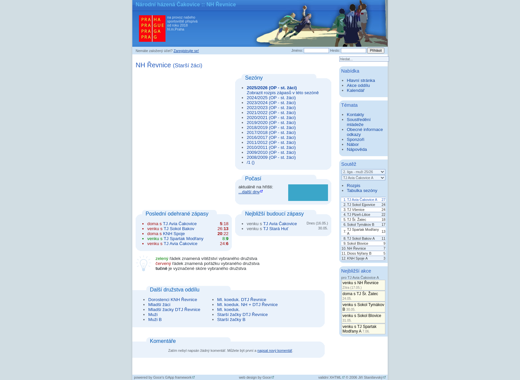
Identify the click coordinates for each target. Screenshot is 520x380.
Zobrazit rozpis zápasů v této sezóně (283, 92)
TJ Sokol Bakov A (361, 238)
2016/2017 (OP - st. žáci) (271, 137)
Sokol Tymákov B (360, 224)
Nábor (353, 144)
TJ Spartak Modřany (183, 238)
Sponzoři (355, 139)
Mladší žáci (159, 304)
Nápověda (357, 149)
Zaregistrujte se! (186, 51)
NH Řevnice (356, 248)
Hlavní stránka (361, 80)
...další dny (249, 191)
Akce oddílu (358, 85)
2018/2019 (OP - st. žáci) (271, 127)
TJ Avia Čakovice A (362, 200)
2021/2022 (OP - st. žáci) (271, 112)
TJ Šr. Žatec (356, 220)
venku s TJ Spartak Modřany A (360, 329)
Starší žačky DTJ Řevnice (242, 314)
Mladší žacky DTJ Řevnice (174, 309)
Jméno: (297, 50)
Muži (153, 314)
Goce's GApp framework (172, 377)
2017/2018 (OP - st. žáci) (271, 132)
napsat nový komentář (274, 350)
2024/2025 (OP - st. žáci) (271, 97)
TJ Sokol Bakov (178, 228)
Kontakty (355, 114)
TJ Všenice (356, 210)
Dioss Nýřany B (359, 253)
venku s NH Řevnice (361, 285)
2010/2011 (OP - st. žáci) (271, 147)
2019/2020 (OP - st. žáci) (271, 122)
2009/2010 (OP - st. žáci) (271, 152)
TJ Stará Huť (275, 228)
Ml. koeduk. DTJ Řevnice (241, 299)
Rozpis (353, 185)
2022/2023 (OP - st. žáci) (271, 107)
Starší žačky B (231, 319)
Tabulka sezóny (362, 190)
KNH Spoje (174, 233)
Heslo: (335, 50)
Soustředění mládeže (359, 122)
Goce (267, 377)
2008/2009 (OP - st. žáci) (271, 157)
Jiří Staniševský (370, 377)
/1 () (251, 162)
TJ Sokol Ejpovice (361, 205)
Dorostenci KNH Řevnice (172, 299)
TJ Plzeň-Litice (358, 215)
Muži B (155, 319)
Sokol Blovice (357, 243)
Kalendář (355, 90)
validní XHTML (330, 377)
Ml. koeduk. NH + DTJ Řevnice (247, 304)
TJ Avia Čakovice (180, 223)
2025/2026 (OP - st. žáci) (272, 87)
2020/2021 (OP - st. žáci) (271, 117)
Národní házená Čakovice (168, 4)
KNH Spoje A (357, 258)
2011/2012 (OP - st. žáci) (271, 142)
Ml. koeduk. (228, 309)
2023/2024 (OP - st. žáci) (271, 102)
